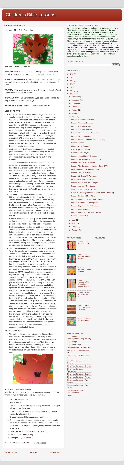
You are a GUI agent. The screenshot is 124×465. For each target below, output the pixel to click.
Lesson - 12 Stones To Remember (84, 176)
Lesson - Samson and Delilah (82, 120)
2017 (72, 84)
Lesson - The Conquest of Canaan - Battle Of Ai (89, 166)
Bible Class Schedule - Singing (78, 374)
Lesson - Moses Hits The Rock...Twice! (86, 213)
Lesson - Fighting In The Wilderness (85, 206)
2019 (72, 77)
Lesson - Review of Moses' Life (83, 196)
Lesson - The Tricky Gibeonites (83, 163)
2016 (72, 87)
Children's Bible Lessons (30, 14)
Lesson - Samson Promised (81, 130)
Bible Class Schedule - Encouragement (75, 391)
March (74, 227)
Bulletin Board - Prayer (80, 153)
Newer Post (10, 452)
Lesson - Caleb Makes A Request (84, 156)
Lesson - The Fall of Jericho (81, 173)
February (75, 230)
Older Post (55, 452)
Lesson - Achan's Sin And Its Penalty (85, 169)
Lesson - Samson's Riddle (81, 126)
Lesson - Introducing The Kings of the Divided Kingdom (83, 283)
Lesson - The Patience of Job (83, 243)
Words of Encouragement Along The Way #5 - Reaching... (93, 193)
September (76, 107)
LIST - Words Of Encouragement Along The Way (79, 338)
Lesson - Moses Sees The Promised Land (87, 199)
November (76, 100)
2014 (72, 94)
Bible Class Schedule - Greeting (79, 366)
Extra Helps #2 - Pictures (80, 149)
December (76, 97)
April (74, 223)
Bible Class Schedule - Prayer (78, 377)
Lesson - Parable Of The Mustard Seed (83, 295)
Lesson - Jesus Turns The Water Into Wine (83, 308)
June (74, 117)
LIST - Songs (72, 342)
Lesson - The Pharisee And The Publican (84, 257)
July (73, 113)
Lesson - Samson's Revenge (82, 123)
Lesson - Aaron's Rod (79, 216)
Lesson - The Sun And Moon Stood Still (86, 159)
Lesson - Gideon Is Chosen (81, 136)
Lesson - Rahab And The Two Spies (85, 183)
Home (33, 452)
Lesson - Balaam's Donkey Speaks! (84, 203)
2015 (72, 91)
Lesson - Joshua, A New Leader (83, 186)
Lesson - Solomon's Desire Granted (84, 269)
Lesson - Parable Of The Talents (83, 319)
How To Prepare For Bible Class (79, 348)
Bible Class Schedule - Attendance (75, 370)
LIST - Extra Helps (74, 345)
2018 (72, 81)
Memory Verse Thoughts (80, 146)
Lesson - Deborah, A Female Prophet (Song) (88, 139)
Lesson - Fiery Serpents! (80, 209)
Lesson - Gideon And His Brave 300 (85, 133)
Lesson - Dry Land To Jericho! (82, 179)
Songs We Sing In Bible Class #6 (83, 189)
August (75, 110)
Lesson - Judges (77, 143)
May (73, 220)
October (75, 103)
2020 (72, 74)
